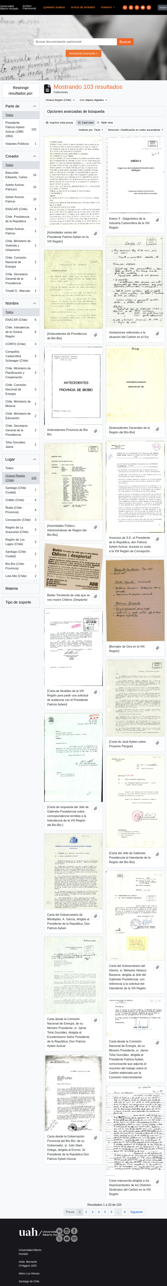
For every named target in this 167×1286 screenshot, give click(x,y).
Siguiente (136, 1212)
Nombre (12, 303)
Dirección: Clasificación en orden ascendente (134, 129)
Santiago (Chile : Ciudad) (20, 554)
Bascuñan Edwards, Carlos (20, 175)
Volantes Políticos (20, 145)
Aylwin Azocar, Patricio (20, 199)
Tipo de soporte (18, 602)
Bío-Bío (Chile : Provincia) (20, 566)
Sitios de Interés (83, 7)
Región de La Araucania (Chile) (20, 530)
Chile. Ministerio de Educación (20, 416)
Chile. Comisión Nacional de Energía (20, 262)
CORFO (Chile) (20, 345)
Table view (105, 122)
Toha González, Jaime (20, 444)
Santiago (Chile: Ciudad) (20, 490)
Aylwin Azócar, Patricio (20, 231)
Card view (86, 122)
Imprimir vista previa (59, 122)
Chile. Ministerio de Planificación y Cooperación (20, 373)
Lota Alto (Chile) (20, 577)
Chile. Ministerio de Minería (20, 404)
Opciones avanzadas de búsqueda (76, 111)
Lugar (10, 459)
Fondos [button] (107, 7)
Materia (11, 588)
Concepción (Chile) (20, 521)
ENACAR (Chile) (20, 210)
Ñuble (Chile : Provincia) (20, 510)
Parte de (12, 106)
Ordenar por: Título (89, 129)
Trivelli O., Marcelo (20, 292)
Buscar (125, 42)
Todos (9, 115)
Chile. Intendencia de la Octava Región (20, 332)
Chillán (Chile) (20, 501)
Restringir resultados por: (21, 90)
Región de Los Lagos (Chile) (20, 542)
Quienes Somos (54, 7)
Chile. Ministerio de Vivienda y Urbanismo (20, 245)
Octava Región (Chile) (20, 478)
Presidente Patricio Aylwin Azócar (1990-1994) (20, 129)
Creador (12, 156)
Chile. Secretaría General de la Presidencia (20, 279)
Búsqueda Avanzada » (83, 53)
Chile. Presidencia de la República (20, 219)
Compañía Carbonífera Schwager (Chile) (20, 356)
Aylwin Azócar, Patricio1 (20, 187)
